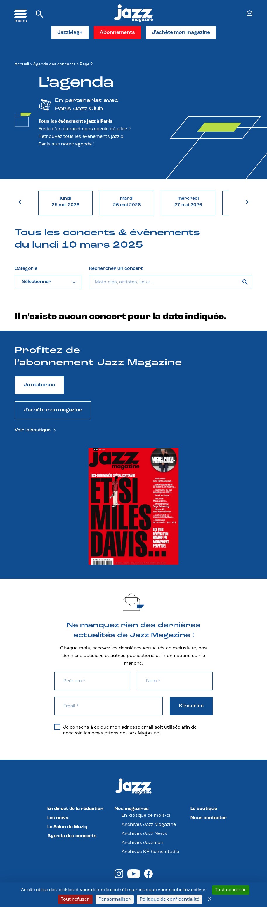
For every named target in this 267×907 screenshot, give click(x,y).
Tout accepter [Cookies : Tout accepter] (231, 890)
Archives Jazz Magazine (149, 824)
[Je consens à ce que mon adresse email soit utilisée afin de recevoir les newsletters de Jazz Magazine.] (57, 727)
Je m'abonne (39, 385)
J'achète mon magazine (181, 32)
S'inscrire (191, 706)
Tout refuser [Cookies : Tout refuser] (75, 899)
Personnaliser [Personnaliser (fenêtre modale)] (114, 899)
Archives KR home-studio (150, 851)
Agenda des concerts (54, 64)
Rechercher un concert (116, 268)
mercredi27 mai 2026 (188, 201)
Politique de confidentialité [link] (169, 899)
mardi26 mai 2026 (127, 201)
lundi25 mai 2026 (65, 201)
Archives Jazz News (144, 833)
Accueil (22, 64)
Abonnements (117, 32)
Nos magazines (132, 809)
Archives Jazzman (142, 842)
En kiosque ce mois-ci (146, 815)
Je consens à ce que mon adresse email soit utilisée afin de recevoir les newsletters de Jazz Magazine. (125, 730)
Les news (57, 818)
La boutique (203, 809)
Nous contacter (208, 818)
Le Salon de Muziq (67, 827)
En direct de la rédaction (75, 809)
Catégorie (26, 268)
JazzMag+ (70, 32)
